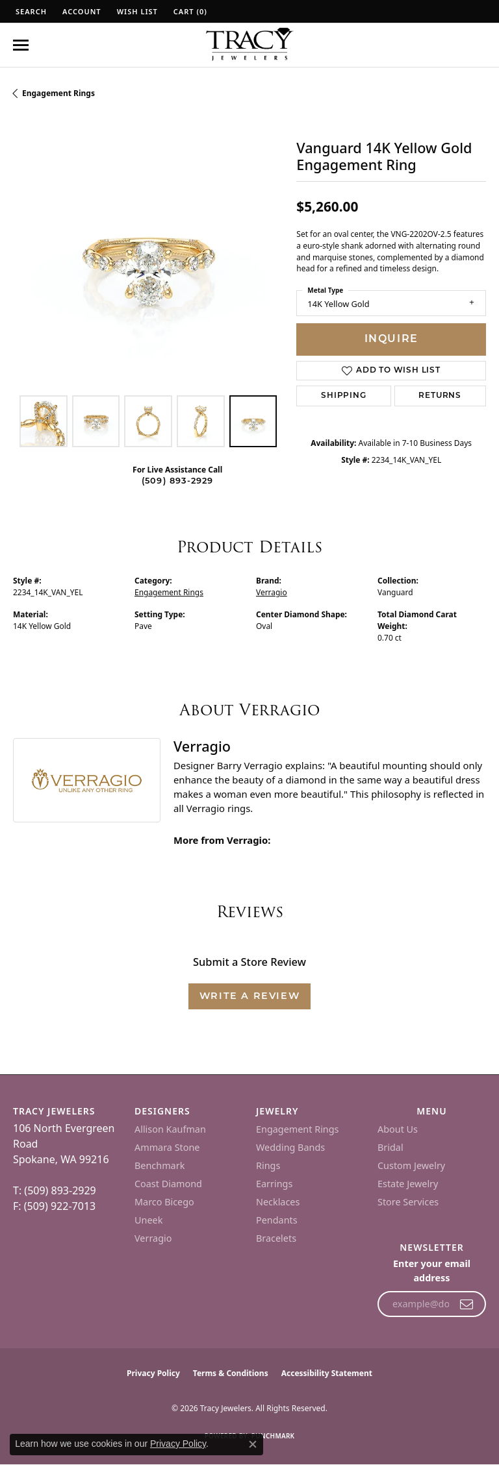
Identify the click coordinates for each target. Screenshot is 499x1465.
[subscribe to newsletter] (467, 1304)
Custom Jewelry (411, 1165)
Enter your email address (431, 1270)
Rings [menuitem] (268, 1165)
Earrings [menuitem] (274, 1183)
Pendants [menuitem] (277, 1220)
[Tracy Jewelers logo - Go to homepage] (249, 45)
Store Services (408, 1202)
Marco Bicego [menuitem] (164, 1202)
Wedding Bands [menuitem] (290, 1147)
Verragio (271, 592)
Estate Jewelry (407, 1183)
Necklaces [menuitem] (278, 1202)
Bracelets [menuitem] (276, 1238)
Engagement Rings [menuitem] (297, 1129)
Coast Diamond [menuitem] (168, 1183)
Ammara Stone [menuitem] (166, 1147)
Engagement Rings (58, 93)
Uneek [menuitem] (148, 1220)
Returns (439, 396)
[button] (30, 11)
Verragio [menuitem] (153, 1238)
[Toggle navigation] (21, 45)
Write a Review (249, 997)
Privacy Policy (153, 1373)
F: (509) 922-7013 (54, 1206)
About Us (397, 1129)
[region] (148, 254)
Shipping (343, 396)
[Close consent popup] (253, 1444)
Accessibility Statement (326, 1373)
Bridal (390, 1147)
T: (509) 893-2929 (54, 1190)
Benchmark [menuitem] (159, 1165)
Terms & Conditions (230, 1373)
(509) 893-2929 (178, 481)
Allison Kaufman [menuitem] (170, 1129)
